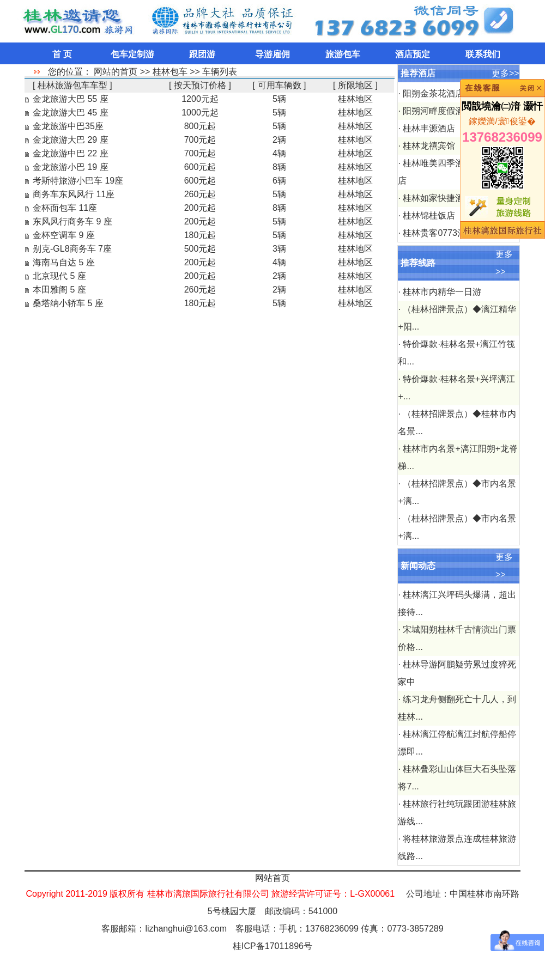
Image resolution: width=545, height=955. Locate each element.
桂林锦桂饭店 (429, 215)
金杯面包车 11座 (65, 207)
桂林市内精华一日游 (442, 291)
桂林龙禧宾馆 (429, 145)
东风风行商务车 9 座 (72, 221)
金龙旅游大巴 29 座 (70, 139)
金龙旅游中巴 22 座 (70, 153)
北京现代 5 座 (59, 276)
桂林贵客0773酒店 (439, 233)
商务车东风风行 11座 (73, 194)
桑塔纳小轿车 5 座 (68, 303)
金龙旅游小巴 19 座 (70, 167)
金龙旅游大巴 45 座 (70, 112)
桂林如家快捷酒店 (438, 198)
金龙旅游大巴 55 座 (70, 99)
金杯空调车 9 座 (64, 235)
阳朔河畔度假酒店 (438, 110)
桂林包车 (170, 71)
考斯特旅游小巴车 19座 (78, 180)
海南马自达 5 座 (64, 262)
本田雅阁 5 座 (59, 289)
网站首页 (272, 878)
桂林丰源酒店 (429, 128)
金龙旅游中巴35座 (68, 126)
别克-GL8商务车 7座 (72, 248)
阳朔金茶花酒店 (433, 93)
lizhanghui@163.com (186, 928)
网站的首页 (115, 71)
